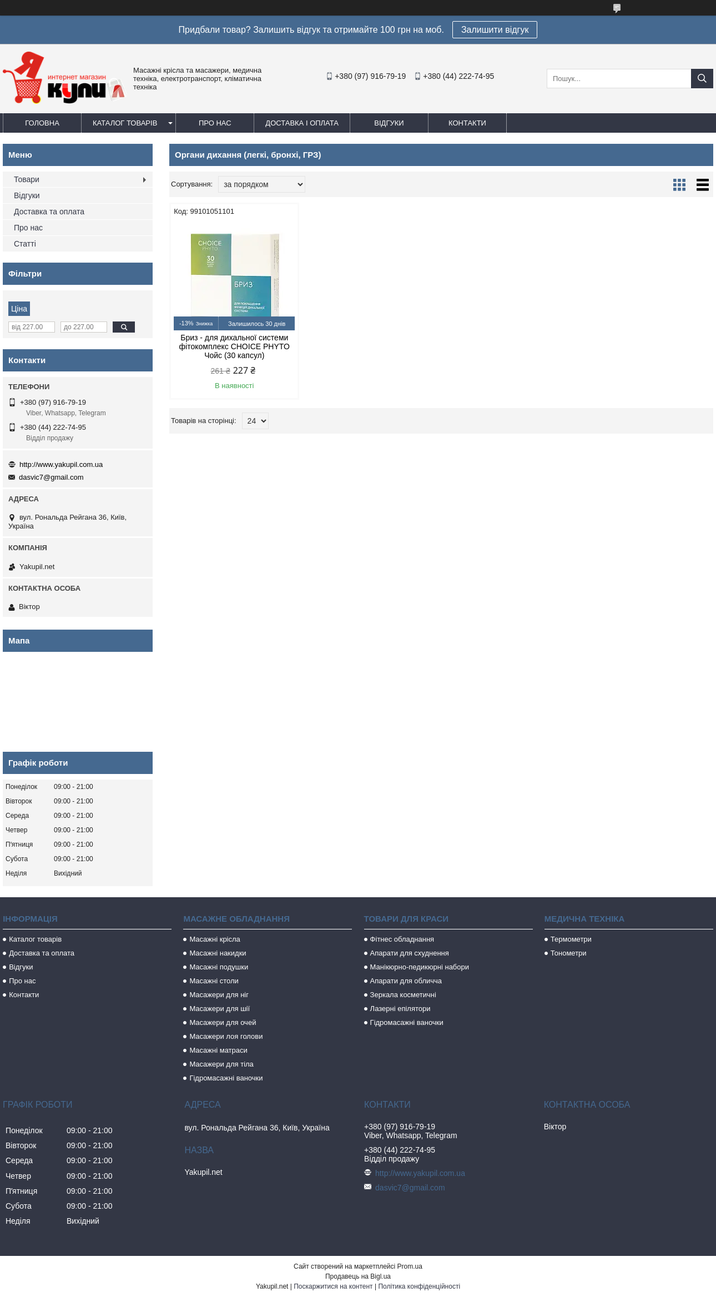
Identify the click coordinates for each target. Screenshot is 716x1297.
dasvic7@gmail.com (51, 477)
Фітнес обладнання (402, 939)
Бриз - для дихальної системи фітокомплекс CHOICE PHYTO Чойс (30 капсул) (234, 346)
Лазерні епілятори (400, 1008)
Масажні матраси (218, 1050)
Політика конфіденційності (419, 1286)
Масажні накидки (217, 953)
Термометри (571, 939)
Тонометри (569, 953)
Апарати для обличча (406, 981)
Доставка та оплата (49, 211)
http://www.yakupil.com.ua (61, 464)
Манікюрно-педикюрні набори (419, 967)
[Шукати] (702, 78)
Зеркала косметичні (403, 995)
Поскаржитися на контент (333, 1286)
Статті (25, 243)
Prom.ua (409, 1266)
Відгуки (389, 123)
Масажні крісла (214, 939)
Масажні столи (213, 981)
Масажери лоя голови (226, 1036)
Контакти (467, 123)
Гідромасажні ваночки (226, 1078)
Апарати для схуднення (409, 953)
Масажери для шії (219, 1008)
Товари (26, 179)
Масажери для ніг (219, 995)
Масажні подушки (218, 967)
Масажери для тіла (221, 1064)
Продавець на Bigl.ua (358, 1276)
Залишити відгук (495, 29)
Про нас (215, 123)
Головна (42, 123)
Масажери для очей (222, 1022)
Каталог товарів (125, 123)
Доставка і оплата (302, 123)
